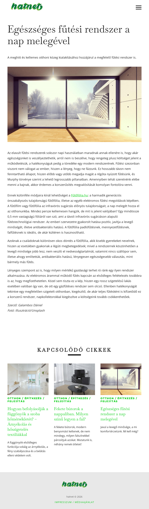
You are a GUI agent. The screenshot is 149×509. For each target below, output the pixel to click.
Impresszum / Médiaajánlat (74, 502)
